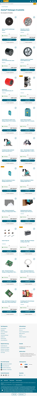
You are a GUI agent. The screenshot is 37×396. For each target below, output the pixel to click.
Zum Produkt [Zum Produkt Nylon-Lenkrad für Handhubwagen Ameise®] (9, 39)
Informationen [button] (22, 326)
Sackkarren (3, 336)
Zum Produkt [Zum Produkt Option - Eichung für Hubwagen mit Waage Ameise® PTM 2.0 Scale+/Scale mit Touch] (27, 281)
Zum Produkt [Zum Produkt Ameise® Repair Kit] (9, 251)
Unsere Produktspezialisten (24, 331)
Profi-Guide (3, 352)
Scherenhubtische (4, 340)
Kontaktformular (22, 348)
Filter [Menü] (14, 394)
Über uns (20, 330)
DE (21, 375)
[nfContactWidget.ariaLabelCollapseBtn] (2, 390)
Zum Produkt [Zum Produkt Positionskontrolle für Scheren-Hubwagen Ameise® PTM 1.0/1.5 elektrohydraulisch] (27, 221)
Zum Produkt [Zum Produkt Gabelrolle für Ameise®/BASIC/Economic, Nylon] (9, 69)
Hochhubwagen (3, 328)
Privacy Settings (19, 380)
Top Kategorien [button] (4, 326)
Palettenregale (3, 338)
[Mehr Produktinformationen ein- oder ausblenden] (9, 34)
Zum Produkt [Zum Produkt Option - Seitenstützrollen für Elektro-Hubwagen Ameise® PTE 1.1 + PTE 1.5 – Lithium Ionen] (27, 160)
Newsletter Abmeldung (5, 350)
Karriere (20, 335)
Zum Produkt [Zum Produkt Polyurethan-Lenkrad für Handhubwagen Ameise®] (27, 39)
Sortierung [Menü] (22, 394)
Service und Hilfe (22, 328)
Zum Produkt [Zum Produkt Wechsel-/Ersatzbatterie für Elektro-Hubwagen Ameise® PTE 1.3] (27, 190)
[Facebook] (1, 375)
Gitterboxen (3, 333)
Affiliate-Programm (22, 336)
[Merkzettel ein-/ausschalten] (16, 17)
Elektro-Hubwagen (4, 331)
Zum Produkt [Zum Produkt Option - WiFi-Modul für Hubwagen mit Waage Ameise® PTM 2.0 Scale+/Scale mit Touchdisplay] (9, 311)
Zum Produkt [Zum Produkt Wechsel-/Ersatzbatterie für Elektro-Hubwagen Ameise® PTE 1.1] (9, 190)
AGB (1, 380)
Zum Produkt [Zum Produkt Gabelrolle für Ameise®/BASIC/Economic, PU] (9, 100)
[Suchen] (34, 4)
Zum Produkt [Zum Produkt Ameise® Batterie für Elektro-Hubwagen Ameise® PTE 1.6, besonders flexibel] (27, 130)
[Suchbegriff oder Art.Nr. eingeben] (17, 4)
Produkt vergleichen (10, 42)
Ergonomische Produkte (5, 347)
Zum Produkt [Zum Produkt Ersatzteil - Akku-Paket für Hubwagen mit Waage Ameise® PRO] (27, 251)
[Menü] (1, 1)
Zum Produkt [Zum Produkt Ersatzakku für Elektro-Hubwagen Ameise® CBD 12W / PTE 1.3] (9, 160)
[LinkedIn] (6, 375)
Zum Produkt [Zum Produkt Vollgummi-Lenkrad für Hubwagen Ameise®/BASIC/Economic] (27, 69)
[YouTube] (3, 375)
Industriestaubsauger (4, 335)
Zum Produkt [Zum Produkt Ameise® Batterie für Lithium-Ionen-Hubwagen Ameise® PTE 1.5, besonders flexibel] (9, 130)
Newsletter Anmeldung (5, 349)
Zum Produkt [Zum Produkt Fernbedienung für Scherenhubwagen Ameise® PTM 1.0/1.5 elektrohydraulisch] (27, 311)
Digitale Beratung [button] (5, 343)
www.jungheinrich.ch (19, 384)
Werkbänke (3, 330)
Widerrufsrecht (22, 333)
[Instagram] (8, 375)
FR (24, 375)
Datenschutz (12, 380)
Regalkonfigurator (4, 345)
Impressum (6, 380)
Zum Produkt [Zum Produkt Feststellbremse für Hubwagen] (27, 100)
